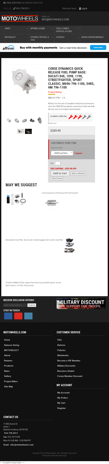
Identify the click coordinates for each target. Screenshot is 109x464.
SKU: (50, 98)
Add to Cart (60, 173)
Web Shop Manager (59, 456)
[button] (16, 30)
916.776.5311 (11, 433)
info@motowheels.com (55, 19)
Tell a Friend (57, 178)
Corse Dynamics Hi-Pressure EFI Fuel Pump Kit (60, 193)
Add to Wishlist (78, 173)
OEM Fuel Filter (57, 148)
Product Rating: (55, 92)
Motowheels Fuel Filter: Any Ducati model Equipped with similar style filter (34, 240)
